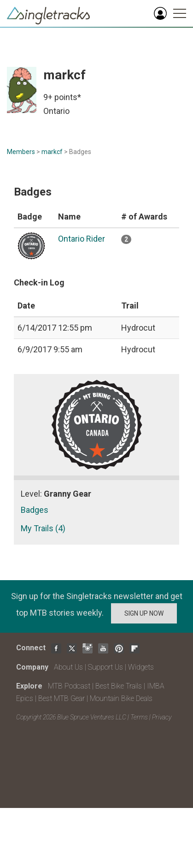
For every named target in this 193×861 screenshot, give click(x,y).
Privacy (161, 717)
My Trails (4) (43, 528)
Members (21, 151)
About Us (68, 667)
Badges (34, 510)
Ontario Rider (81, 238)
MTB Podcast (69, 686)
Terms (139, 717)
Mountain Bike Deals (121, 698)
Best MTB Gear (61, 698)
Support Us (105, 667)
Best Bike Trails (118, 686)
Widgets (141, 667)
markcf (52, 151)
